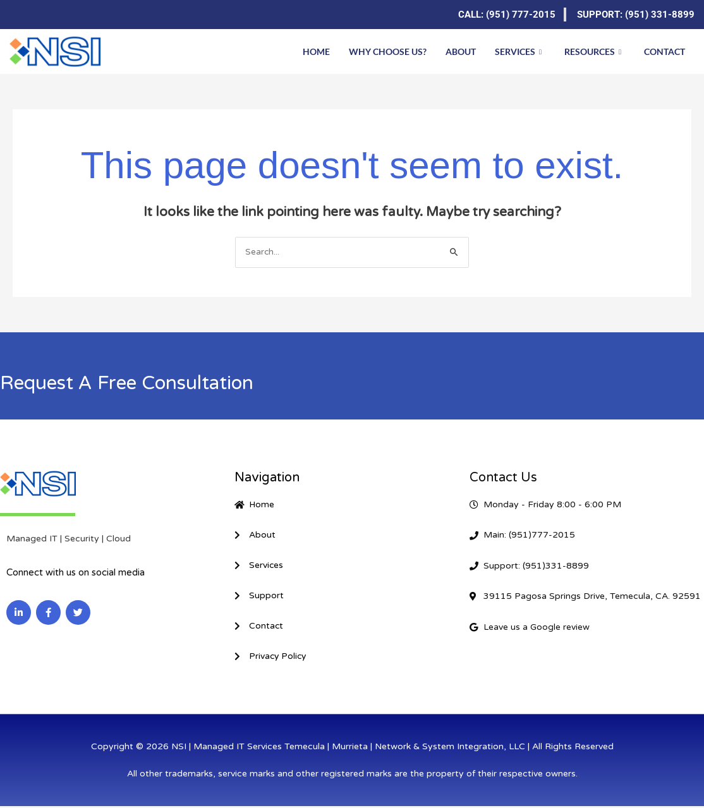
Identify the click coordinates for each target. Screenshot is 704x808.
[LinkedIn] (18, 14)
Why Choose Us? (388, 50)
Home (316, 50)
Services (518, 51)
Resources (592, 51)
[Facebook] (44, 14)
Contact (664, 50)
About (461, 50)
